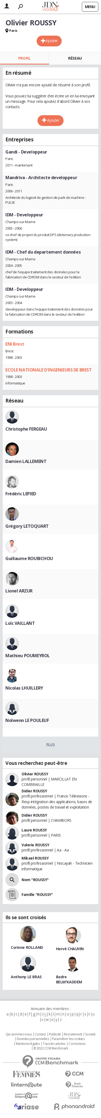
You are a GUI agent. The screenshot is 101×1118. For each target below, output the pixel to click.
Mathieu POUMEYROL (27, 656)
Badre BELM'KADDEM (69, 979)
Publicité (55, 1034)
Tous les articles (54, 1044)
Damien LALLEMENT (25, 461)
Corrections (76, 1044)
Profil (24, 58)
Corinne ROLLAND (27, 947)
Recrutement (73, 1034)
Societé (90, 1034)
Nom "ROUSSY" (35, 879)
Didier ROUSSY (34, 790)
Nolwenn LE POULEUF (27, 720)
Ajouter (52, 40)
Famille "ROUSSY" (37, 894)
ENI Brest (14, 344)
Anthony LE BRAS (26, 976)
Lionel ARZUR (19, 591)
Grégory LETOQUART (27, 526)
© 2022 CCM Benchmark (50, 1048)
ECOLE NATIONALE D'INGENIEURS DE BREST (48, 370)
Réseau (75, 58)
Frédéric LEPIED (20, 494)
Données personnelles (33, 1039)
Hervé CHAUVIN (70, 948)
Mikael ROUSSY (35, 858)
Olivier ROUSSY (35, 773)
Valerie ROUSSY (35, 844)
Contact (40, 1034)
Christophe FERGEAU (26, 429)
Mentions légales (28, 1044)
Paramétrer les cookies (68, 1039)
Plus (50, 744)
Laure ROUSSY (34, 830)
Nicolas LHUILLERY (24, 688)
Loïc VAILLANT (20, 623)
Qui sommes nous (19, 1034)
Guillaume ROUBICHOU (29, 558)
